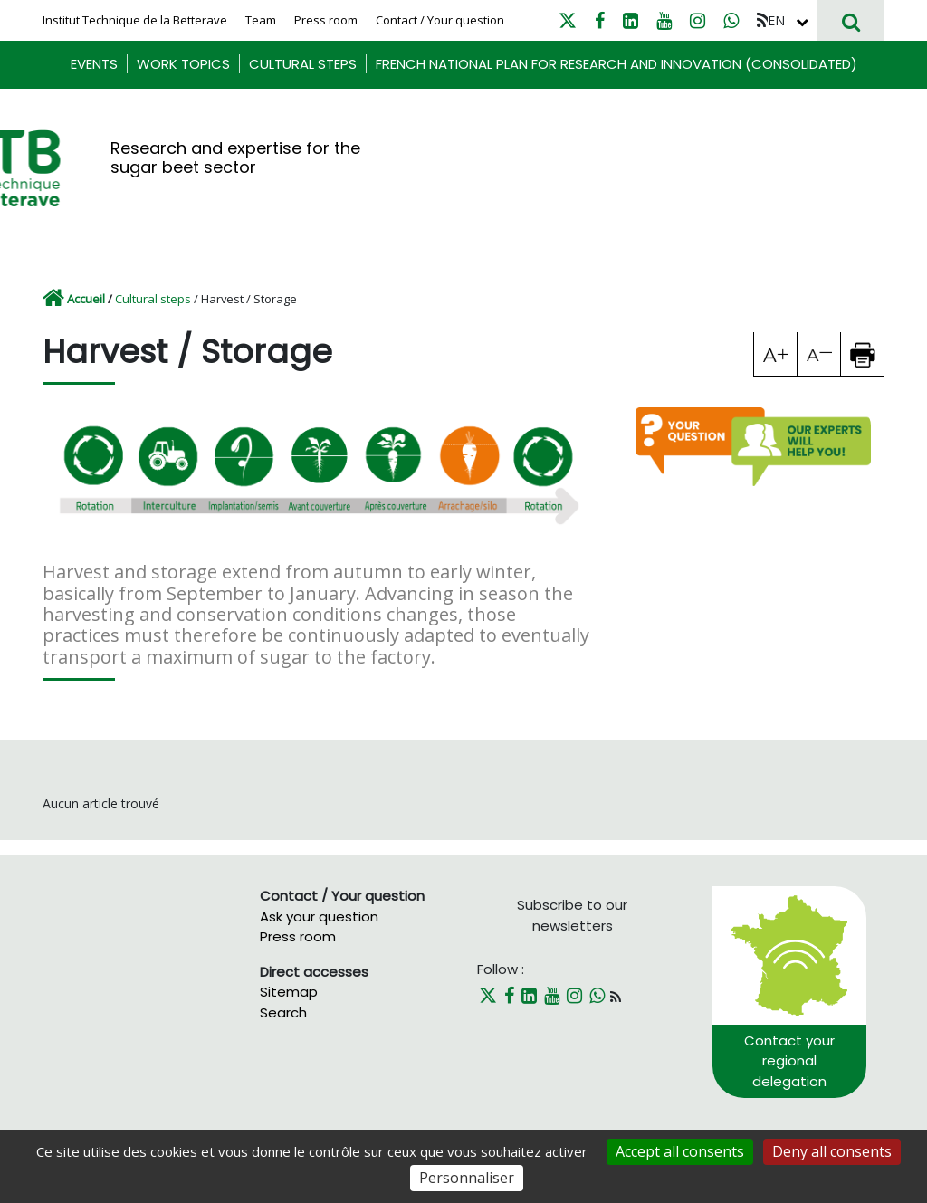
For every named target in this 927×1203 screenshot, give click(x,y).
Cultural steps (303, 63)
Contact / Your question (440, 20)
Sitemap (289, 991)
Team (260, 20)
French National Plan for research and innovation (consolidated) (616, 63)
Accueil (86, 299)
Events (94, 63)
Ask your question (319, 916)
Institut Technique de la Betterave (135, 20)
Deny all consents (832, 1151)
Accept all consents (680, 1151)
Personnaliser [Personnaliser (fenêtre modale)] (466, 1178)
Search (283, 1012)
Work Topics (183, 63)
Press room (326, 20)
